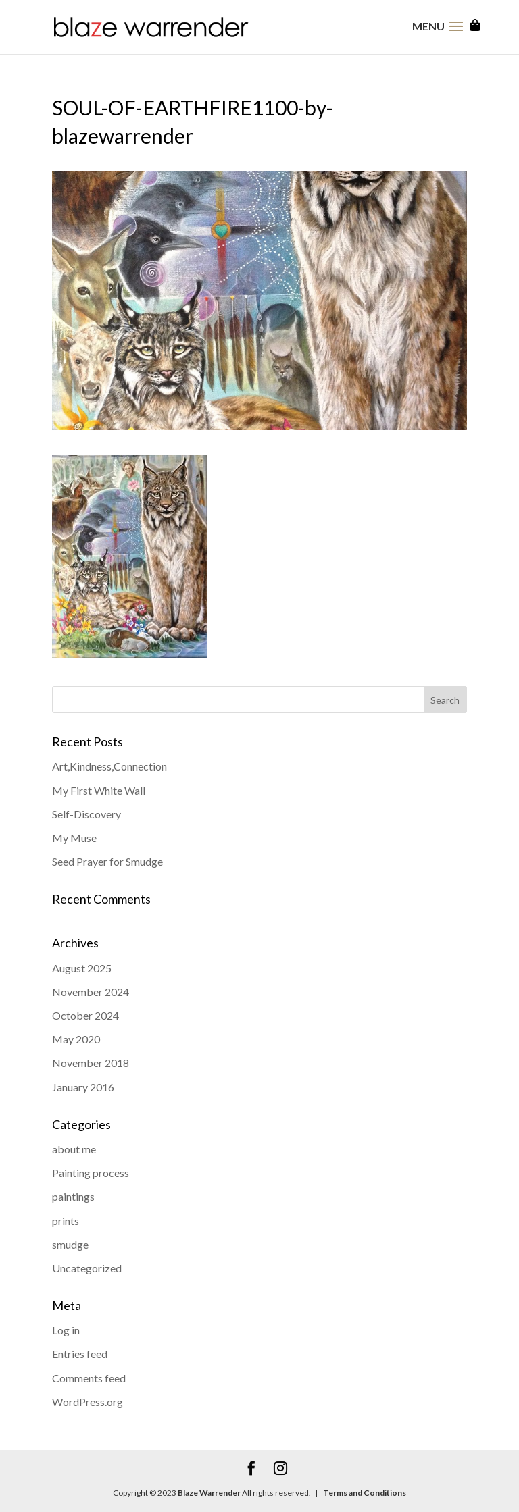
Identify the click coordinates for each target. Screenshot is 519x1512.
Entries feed (79, 1353)
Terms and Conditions (364, 1493)
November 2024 (90, 991)
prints (65, 1220)
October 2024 (85, 1015)
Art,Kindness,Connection (109, 766)
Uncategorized (87, 1267)
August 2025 (82, 968)
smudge (70, 1244)
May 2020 (76, 1039)
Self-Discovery (86, 814)
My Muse (74, 837)
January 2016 (83, 1086)
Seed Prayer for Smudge (107, 861)
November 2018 (90, 1062)
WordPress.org (87, 1401)
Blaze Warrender (209, 1493)
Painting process (90, 1172)
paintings (73, 1196)
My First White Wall (98, 790)
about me (74, 1149)
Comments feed (89, 1378)
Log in (66, 1330)
